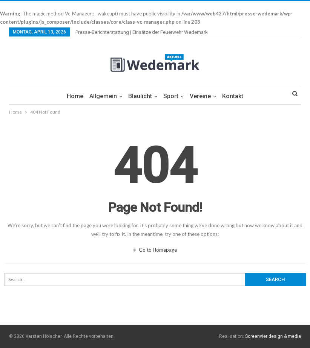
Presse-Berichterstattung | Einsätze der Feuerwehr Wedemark (141, 32)
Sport (171, 96)
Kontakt (235, 96)
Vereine (202, 96)
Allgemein (101, 96)
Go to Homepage (155, 250)
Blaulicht (140, 96)
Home (72, 96)
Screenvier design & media (273, 336)
